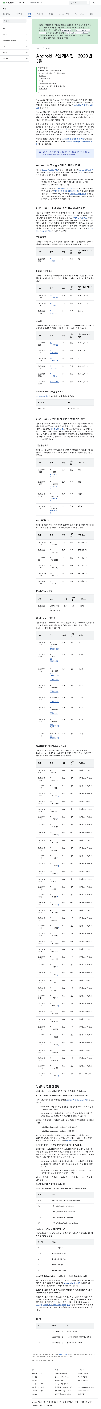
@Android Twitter (61, 1373)
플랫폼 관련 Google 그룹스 (63, 1387)
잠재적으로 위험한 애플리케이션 (66, 191)
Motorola (57, 1305)
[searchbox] (14, 21)
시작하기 (19, 14)
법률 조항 (53, 1402)
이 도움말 (69, 1141)
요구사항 (34, 1377)
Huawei (45, 1305)
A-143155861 (54, 382)
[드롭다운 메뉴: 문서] (24, 2)
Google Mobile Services (86, 1387)
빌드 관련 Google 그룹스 (63, 1391)
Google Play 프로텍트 (49, 170)
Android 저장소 (37, 1373)
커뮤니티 (45, 1402)
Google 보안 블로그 (61, 1384)
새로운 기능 (6, 14)
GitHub (34, 1394)
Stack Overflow (83, 1391)
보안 (49, 48)
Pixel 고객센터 (82, 1377)
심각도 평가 (64, 129)
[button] (13, 34)
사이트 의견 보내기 (86, 1402)
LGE (50, 1305)
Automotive (79, 14)
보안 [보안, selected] (29, 14)
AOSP (38, 48)
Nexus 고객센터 (83, 1380)
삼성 (68, 1305)
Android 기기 (64, 14)
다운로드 (34, 1380)
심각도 (84, 218)
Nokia (64, 1305)
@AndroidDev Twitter (62, 1377)
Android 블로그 (60, 1380)
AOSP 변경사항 (52, 38)
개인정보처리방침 (72, 1402)
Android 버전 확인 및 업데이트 (77, 1100)
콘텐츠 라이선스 (63, 1354)
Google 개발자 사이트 (72, 1283)
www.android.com (84, 1384)
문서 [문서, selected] (20, 3)
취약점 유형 (77, 218)
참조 (91, 14)
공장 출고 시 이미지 (38, 1387)
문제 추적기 (81, 1394)
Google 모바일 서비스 (78, 194)
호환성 (51, 14)
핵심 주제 (40, 14)
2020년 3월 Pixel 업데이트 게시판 (55, 154)
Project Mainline (42, 396)
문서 (4, 9)
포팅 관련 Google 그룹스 (63, 1394)
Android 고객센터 (83, 1373)
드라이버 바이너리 (37, 1391)
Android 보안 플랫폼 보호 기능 (73, 139)
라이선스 (61, 1402)
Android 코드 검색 (36, 3)
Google (39, 1305)
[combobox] (79, 3)
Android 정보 (36, 1402)
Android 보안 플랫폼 (85, 170)
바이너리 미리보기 (37, 1384)
